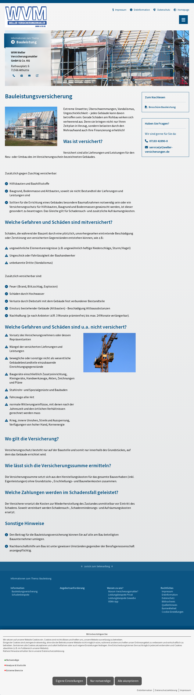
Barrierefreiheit (169, 608)
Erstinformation (144, 690)
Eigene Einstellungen (69, 681)
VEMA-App (113, 601)
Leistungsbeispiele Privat (120, 594)
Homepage (181, 9)
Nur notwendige (100, 681)
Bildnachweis (168, 601)
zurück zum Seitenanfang (97, 566)
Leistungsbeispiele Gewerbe (122, 598)
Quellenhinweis (169, 604)
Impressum (185, 690)
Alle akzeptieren (128, 681)
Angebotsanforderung (72, 587)
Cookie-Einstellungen (172, 611)
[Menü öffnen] (183, 19)
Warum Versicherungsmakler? (123, 591)
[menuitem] (24, 600)
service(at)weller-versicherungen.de (158, 149)
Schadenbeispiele (20, 594)
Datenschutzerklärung (166, 690)
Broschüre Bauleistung (162, 107)
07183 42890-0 (158, 141)
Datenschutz (161, 9)
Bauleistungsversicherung (25, 591)
